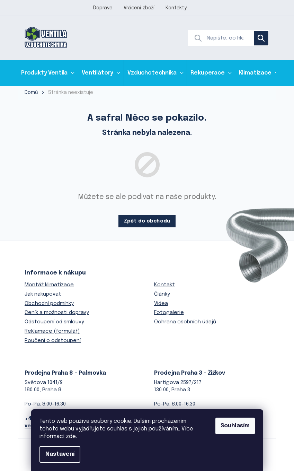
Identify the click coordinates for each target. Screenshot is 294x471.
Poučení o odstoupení (53, 340)
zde (71, 436)
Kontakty (176, 8)
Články (162, 294)
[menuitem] (48, 73)
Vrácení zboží (139, 8)
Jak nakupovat (43, 294)
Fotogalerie (169, 312)
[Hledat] (228, 38)
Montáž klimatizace (49, 285)
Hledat (261, 38)
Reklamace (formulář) (52, 331)
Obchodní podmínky (49, 303)
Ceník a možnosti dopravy (57, 312)
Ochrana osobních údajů (185, 322)
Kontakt (164, 285)
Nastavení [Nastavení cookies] (59, 454)
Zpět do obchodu (147, 221)
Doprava (103, 8)
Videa (161, 303)
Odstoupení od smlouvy (54, 322)
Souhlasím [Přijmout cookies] (235, 426)
